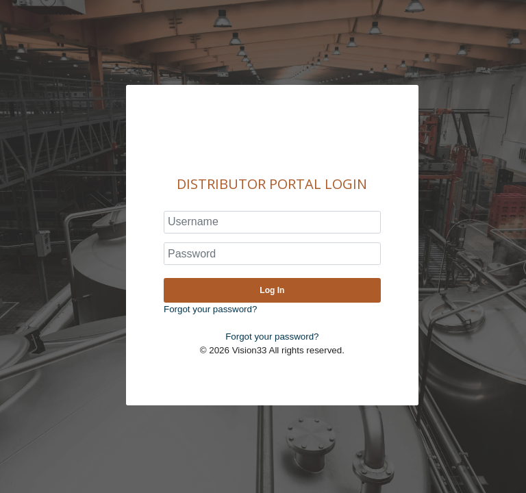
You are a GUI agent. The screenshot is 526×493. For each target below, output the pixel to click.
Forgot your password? (210, 309)
